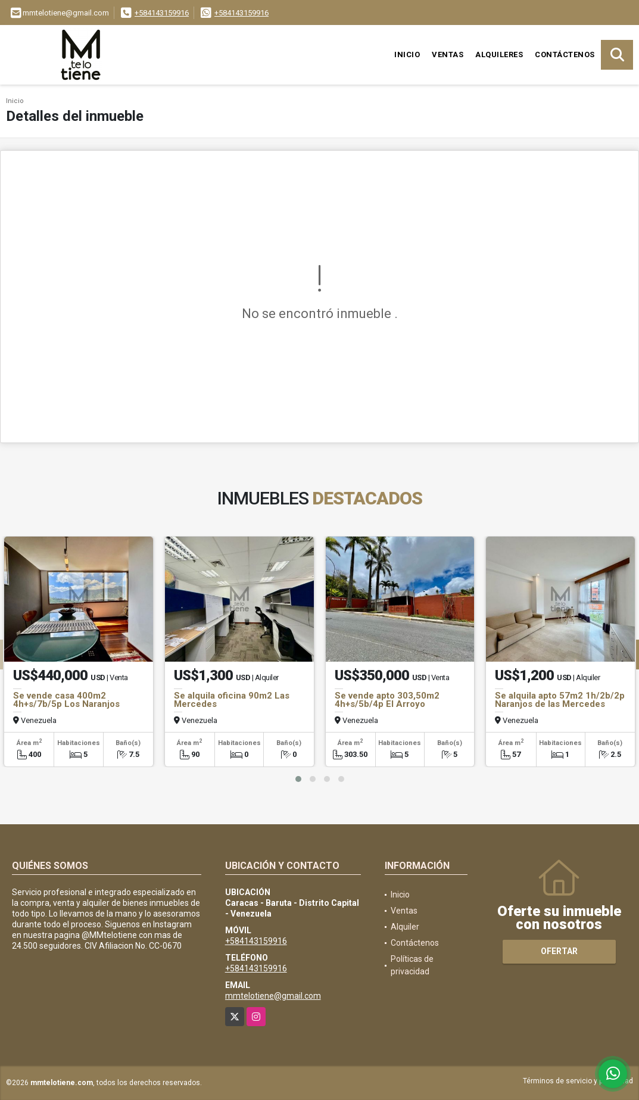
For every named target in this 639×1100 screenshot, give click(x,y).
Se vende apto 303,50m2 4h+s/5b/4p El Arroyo (387, 699)
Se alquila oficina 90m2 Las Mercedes (231, 699)
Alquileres (499, 54)
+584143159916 (162, 12)
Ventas (447, 54)
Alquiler (405, 926)
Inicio (407, 54)
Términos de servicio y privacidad (578, 1081)
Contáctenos (565, 54)
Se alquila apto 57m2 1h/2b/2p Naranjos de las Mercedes (560, 699)
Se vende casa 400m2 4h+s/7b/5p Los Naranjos (66, 699)
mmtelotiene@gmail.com (273, 996)
